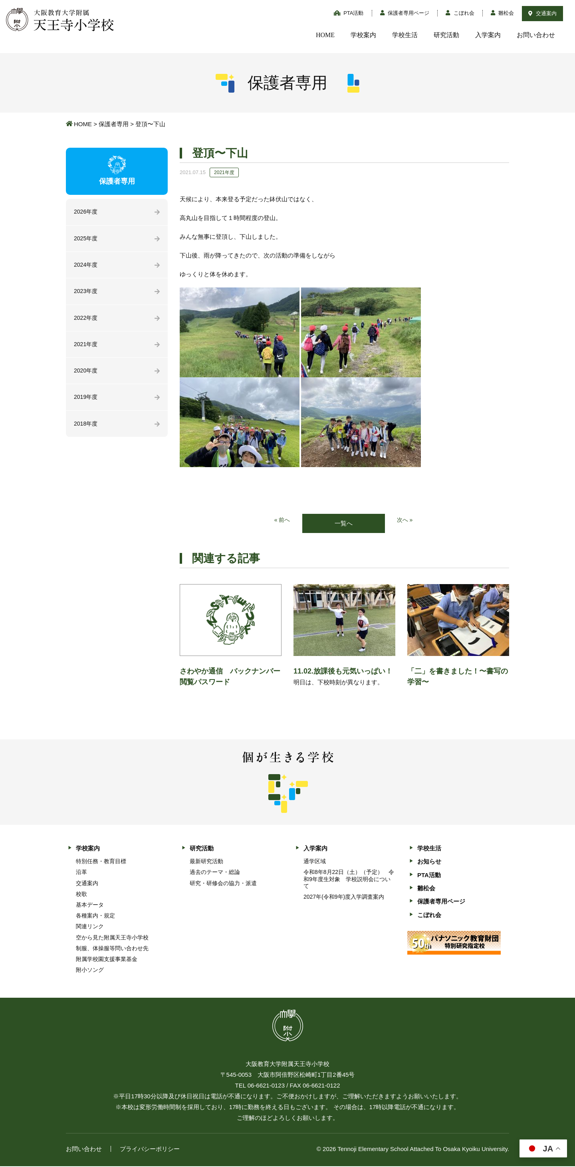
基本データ (90, 905)
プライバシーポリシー (150, 1149)
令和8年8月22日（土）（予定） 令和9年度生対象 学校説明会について (348, 880)
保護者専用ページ (405, 13)
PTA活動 (349, 13)
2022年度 (86, 320)
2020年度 (86, 375)
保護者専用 (114, 124)
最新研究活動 (206, 862)
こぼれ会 (460, 13)
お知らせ (429, 862)
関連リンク (90, 927)
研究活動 (446, 35)
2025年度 (86, 239)
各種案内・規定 (95, 916)
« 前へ (281, 520)
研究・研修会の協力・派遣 (223, 883)
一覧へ (344, 523)
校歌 (81, 894)
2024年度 (86, 266)
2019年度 (86, 402)
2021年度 (86, 348)
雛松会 (502, 13)
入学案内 (488, 35)
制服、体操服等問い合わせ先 (112, 949)
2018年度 (86, 429)
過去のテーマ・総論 (215, 873)
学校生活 (405, 35)
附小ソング (90, 970)
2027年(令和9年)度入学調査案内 (343, 897)
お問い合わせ (536, 35)
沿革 (81, 873)
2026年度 (86, 212)
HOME (325, 35)
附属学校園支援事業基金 (106, 960)
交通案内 (542, 13)
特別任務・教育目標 (101, 862)
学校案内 (363, 35)
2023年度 (86, 293)
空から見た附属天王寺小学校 (112, 938)
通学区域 (314, 862)
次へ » (405, 520)
